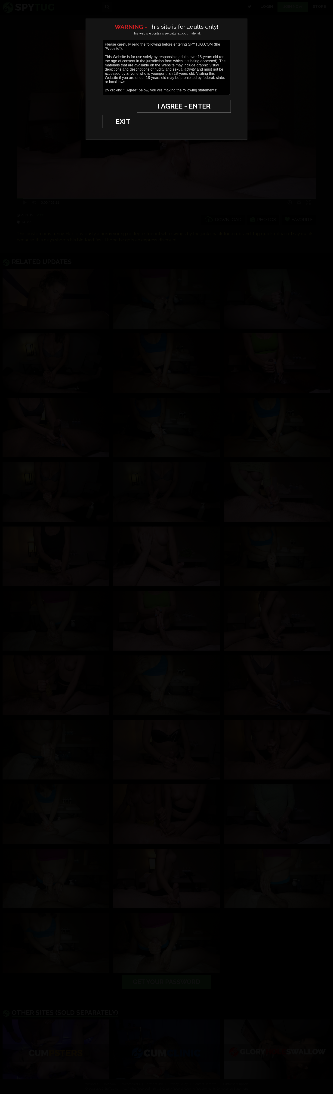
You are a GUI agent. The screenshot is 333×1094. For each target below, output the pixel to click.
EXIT (118, 106)
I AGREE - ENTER (186, 106)
